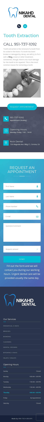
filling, (10, 57)
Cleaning (7, 342)
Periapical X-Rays (11, 326)
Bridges (6, 331)
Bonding (7, 336)
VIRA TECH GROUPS (25, 419)
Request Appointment (22, 107)
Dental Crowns (10, 347)
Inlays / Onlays (9, 358)
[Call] (19, 26)
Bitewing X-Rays (10, 352)
